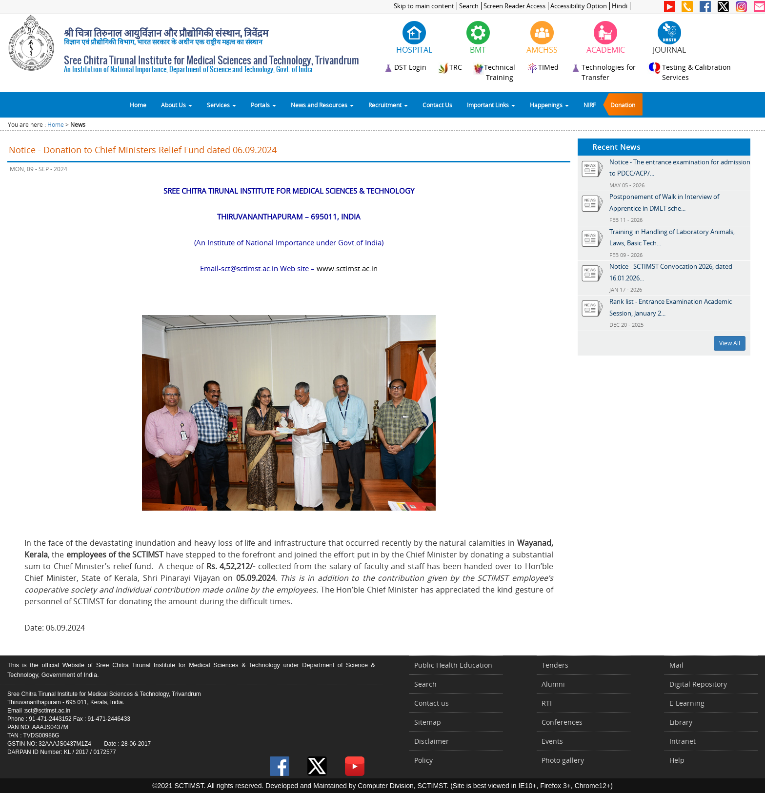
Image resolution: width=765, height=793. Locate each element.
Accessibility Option (578, 6)
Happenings (549, 105)
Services (221, 105)
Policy (423, 760)
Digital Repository (698, 684)
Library (680, 722)
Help (676, 760)
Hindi (619, 6)
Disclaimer (431, 741)
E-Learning (687, 703)
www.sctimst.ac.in (347, 268)
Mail (676, 665)
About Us (176, 105)
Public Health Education (453, 665)
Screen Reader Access (514, 6)
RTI (547, 703)
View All (729, 343)
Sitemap (427, 722)
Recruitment (388, 105)
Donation (622, 105)
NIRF (590, 105)
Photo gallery (563, 760)
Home (138, 105)
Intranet (682, 741)
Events (552, 741)
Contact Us (437, 105)
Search (469, 6)
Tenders (555, 665)
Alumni (553, 684)
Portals (263, 105)
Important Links (491, 105)
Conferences (562, 722)
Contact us (431, 703)
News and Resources (322, 105)
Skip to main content (424, 6)
